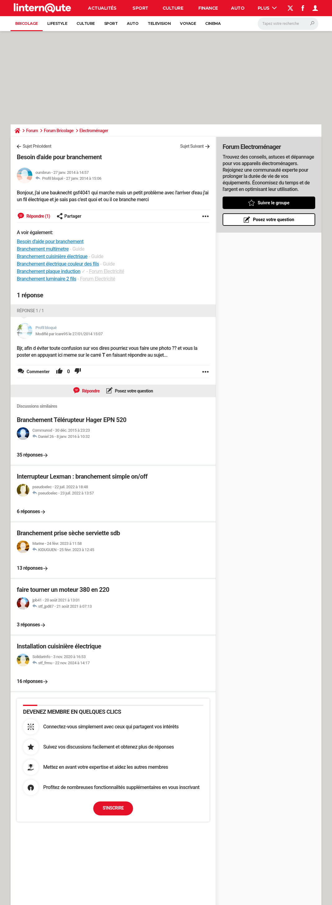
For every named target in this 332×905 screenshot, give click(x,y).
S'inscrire (113, 807)
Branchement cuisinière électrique (52, 256)
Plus (267, 8)
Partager (69, 216)
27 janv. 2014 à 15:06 (83, 178)
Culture (173, 8)
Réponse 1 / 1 (30, 310)
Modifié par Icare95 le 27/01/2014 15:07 (69, 334)
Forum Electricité (106, 271)
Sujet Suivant (192, 146)
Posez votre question (133, 390)
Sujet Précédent (37, 146)
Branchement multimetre (43, 249)
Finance (208, 8)
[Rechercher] (288, 23)
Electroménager (94, 130)
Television (159, 23)
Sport (140, 8)
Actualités (102, 8)
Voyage (188, 23)
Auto (237, 8)
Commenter (37, 371)
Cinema (212, 23)
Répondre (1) (37, 216)
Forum (32, 130)
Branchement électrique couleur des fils (58, 264)
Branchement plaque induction (48, 271)
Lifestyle (57, 23)
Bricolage (26, 23)
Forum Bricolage (59, 130)
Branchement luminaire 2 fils (46, 279)
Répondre (90, 390)
